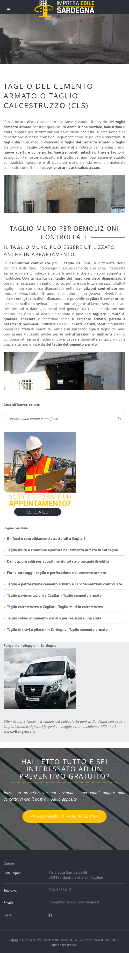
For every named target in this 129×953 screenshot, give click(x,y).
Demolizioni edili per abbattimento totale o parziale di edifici (58, 561)
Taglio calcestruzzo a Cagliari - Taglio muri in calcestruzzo (55, 606)
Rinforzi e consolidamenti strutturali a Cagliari (46, 538)
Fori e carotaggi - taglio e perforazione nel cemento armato (56, 572)
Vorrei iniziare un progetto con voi (64, 816)
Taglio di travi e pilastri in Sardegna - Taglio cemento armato (57, 629)
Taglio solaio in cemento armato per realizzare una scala (54, 618)
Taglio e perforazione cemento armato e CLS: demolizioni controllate (64, 583)
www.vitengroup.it (19, 731)
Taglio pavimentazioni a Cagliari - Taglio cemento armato (54, 595)
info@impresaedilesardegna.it (74, 902)
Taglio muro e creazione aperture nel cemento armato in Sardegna (62, 549)
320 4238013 (60, 889)
